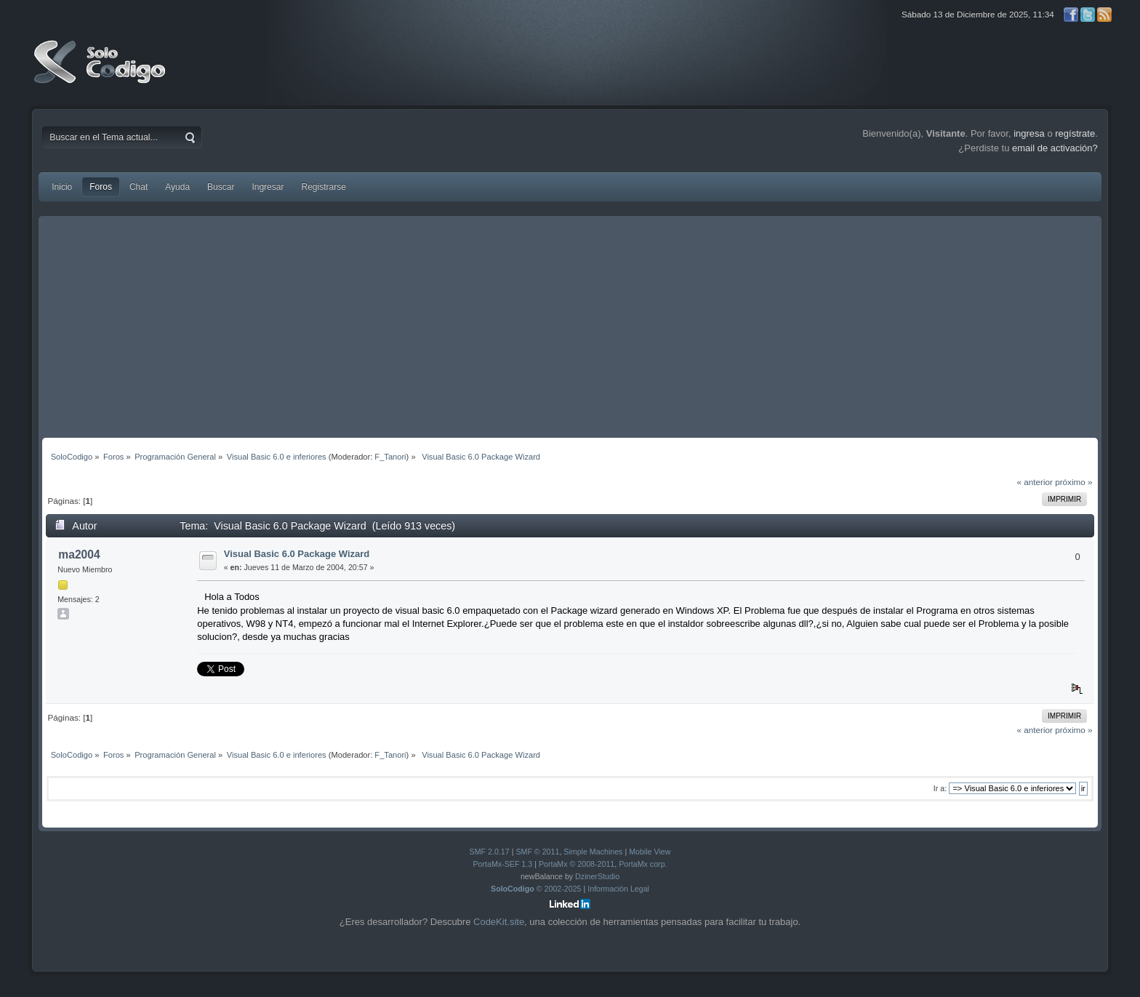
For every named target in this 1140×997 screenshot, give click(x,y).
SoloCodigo (101, 72)
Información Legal (618, 888)
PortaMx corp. (643, 864)
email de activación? (1055, 148)
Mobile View (649, 851)
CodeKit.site (498, 921)
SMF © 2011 (537, 851)
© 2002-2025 (536, 888)
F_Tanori (390, 456)
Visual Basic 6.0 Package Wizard (297, 553)
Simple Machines (592, 851)
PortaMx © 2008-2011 (576, 864)
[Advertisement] (570, 329)
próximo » (1073, 482)
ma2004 (79, 554)
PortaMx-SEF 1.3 (502, 864)
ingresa (1029, 133)
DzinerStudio (597, 876)
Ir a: (940, 788)
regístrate (1075, 133)
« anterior (1035, 482)
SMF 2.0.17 (490, 851)
